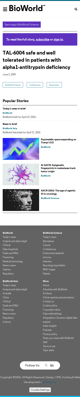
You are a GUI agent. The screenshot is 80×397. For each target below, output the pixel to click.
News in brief (10, 124)
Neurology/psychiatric (54, 265)
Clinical (6, 245)
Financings (8, 257)
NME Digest (49, 269)
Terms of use (49, 346)
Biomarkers (48, 241)
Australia (7, 293)
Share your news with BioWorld (58, 338)
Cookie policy (50, 305)
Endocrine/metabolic (53, 253)
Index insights (50, 325)
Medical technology (13, 261)
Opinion (7, 269)
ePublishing (49, 382)
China (6, 297)
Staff (45, 342)
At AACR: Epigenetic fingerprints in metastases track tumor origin (58, 168)
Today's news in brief (14, 108)
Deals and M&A (10, 253)
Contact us (48, 301)
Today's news (9, 237)
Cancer (46, 245)
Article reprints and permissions (58, 297)
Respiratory (54, 85)
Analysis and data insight (15, 241)
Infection (47, 261)
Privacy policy (50, 334)
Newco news (9, 265)
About (46, 285)
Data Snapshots (10, 249)
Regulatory (8, 273)
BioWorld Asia (10, 128)
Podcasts (47, 330)
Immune (47, 257)
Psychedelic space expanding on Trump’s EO (58, 141)
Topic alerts (48, 350)
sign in (58, 39)
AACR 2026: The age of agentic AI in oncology (58, 192)
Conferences (35, 85)
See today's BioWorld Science (21, 24)
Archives (47, 293)
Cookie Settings (40, 389)
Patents (46, 273)
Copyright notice (51, 309)
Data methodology (52, 313)
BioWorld (7, 112)
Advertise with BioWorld (55, 289)
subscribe (42, 39)
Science (7, 321)
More (46, 281)
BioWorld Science (13, 85)
